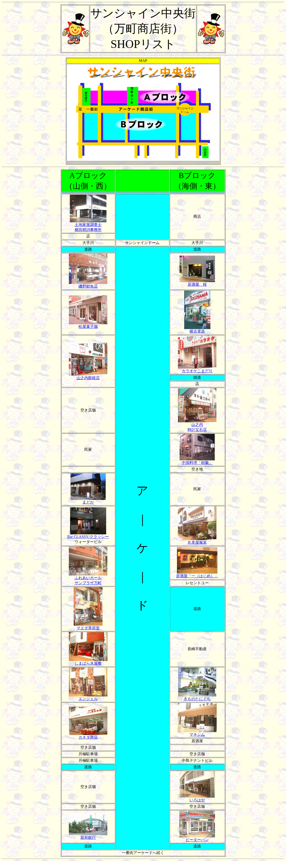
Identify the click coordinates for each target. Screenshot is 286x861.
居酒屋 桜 (197, 282)
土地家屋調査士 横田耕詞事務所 (88, 225)
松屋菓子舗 (88, 325)
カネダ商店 (88, 735)
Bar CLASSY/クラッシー (88, 535)
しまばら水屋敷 (88, 661)
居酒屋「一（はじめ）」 (197, 574)
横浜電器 (197, 329)
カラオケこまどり (197, 369)
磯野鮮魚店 (88, 284)
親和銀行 (88, 836)
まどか (88, 500)
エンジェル (88, 697)
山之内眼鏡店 (88, 376)
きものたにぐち (197, 697)
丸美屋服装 (197, 540)
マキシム (197, 732)
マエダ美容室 (88, 626)
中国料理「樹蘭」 (197, 461)
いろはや (197, 798)
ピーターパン (197, 838)
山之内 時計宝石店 (197, 425)
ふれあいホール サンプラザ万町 (88, 578)
